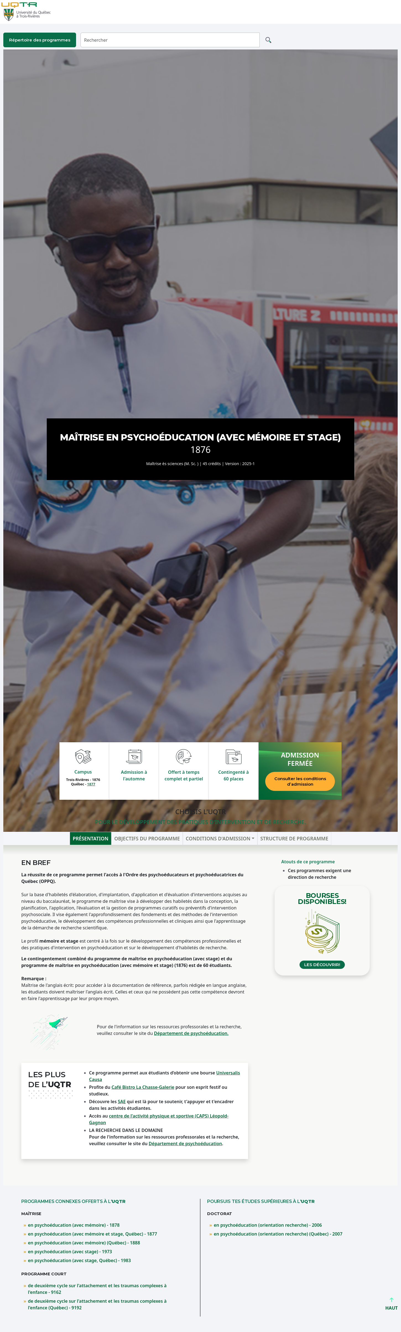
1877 (91, 784)
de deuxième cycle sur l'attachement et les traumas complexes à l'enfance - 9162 (97, 1289)
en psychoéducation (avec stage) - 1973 (70, 1252)
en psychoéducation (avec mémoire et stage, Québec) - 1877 (92, 1234)
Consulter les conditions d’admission (300, 781)
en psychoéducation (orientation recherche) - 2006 (268, 1225)
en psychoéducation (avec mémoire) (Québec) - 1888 (84, 1243)
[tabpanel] (200, 1015)
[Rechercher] (170, 40)
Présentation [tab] (90, 838)
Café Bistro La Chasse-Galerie (142, 1087)
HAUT (391, 1305)
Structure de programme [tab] (294, 838)
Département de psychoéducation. (191, 1033)
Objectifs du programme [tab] (147, 838)
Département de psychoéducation (185, 1143)
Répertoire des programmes (39, 40)
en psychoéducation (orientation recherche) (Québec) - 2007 (278, 1234)
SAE (122, 1101)
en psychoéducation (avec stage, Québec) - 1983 (79, 1260)
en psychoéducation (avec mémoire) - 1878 (73, 1225)
